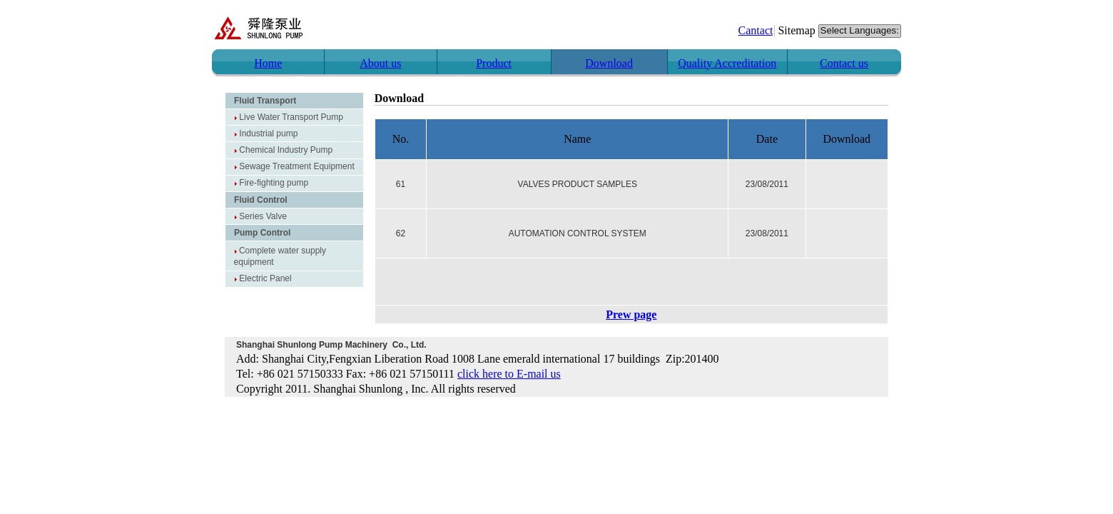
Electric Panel (265, 278)
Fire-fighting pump (273, 183)
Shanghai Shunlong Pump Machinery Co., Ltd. (331, 345)
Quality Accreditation (727, 63)
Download (609, 63)
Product (494, 63)
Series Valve (262, 216)
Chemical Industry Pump (285, 150)
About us (380, 63)
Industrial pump (268, 133)
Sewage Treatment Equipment (296, 166)
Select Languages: (859, 31)
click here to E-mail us (509, 374)
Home (268, 63)
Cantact (755, 30)
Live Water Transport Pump (291, 117)
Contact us (844, 63)
